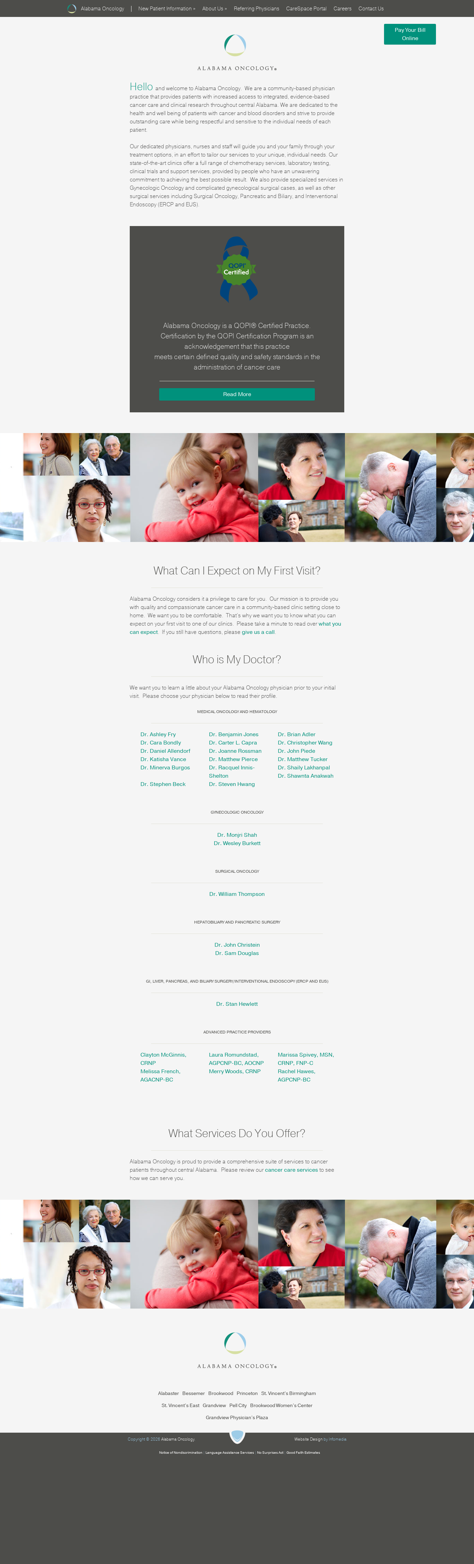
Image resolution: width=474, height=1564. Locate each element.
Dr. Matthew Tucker (303, 759)
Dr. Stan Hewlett (237, 1004)
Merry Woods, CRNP (235, 1071)
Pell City (238, 1405)
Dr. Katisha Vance (163, 759)
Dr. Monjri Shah (237, 835)
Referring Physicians (256, 8)
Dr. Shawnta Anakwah (306, 776)
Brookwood (220, 1393)
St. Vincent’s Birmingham (288, 1393)
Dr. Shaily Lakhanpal (304, 767)
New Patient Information (166, 8)
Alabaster (168, 1393)
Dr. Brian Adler (297, 734)
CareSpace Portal (306, 8)
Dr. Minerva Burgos (165, 767)
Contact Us (371, 8)
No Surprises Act (270, 1452)
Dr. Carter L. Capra (233, 743)
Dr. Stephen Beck (162, 784)
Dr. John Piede (296, 751)
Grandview (214, 1405)
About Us (214, 8)
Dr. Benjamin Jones (233, 734)
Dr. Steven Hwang (232, 784)
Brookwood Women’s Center (281, 1405)
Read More (237, 394)
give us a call (258, 632)
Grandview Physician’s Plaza (237, 1417)
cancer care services (291, 1170)
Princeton (247, 1393)
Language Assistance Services (230, 1452)
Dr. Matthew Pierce (233, 759)
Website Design (308, 1439)
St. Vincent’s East (180, 1405)
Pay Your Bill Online (410, 34)
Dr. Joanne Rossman (235, 751)
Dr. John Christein (237, 945)
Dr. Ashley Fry (158, 734)
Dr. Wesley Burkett (237, 843)
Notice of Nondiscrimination (180, 1452)
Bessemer (193, 1393)
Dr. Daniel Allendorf (165, 751)
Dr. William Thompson (237, 894)
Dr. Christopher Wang (305, 743)
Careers (343, 8)
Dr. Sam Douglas (237, 953)
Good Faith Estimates (303, 1452)
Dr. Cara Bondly (160, 743)
